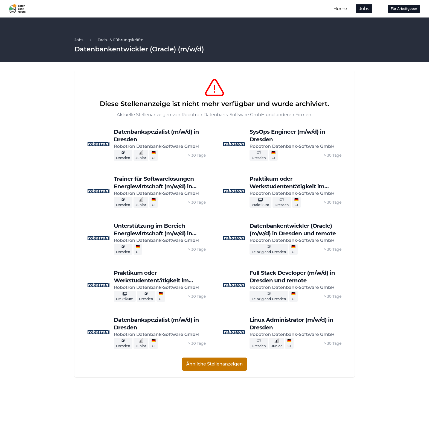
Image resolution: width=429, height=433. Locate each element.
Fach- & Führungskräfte (120, 39)
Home (340, 8)
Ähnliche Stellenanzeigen (214, 364)
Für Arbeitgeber (404, 9)
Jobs (364, 8)
